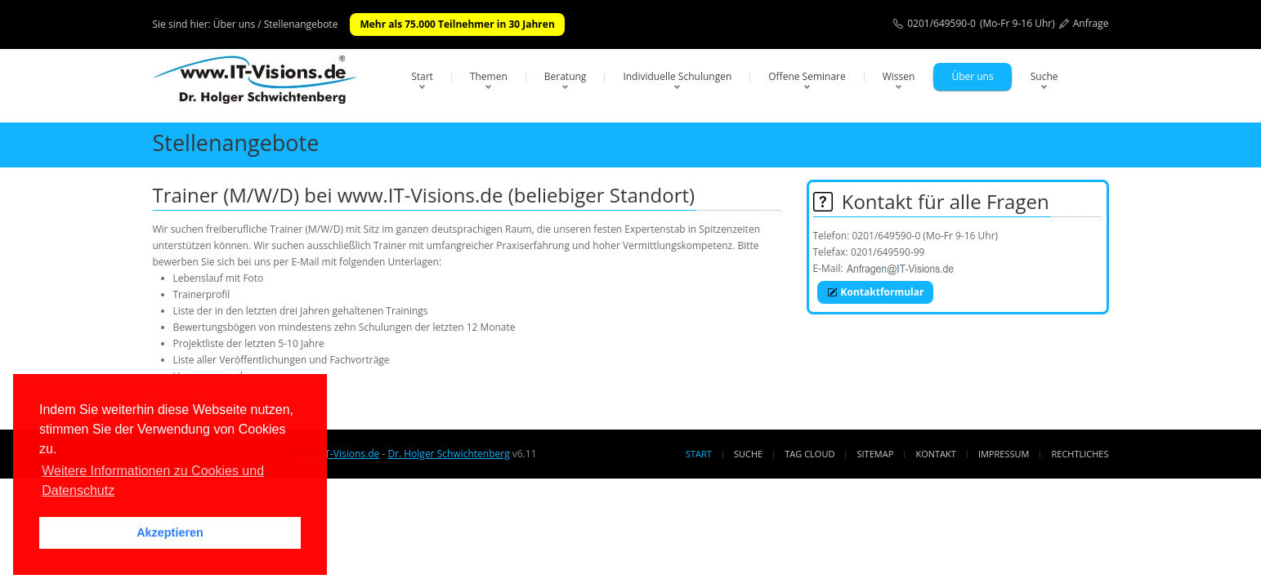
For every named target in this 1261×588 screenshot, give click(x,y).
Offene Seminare (807, 76)
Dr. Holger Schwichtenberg (448, 454)
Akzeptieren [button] (169, 532)
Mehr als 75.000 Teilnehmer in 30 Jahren (457, 24)
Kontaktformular (875, 292)
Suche (1044, 76)
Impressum (1003, 454)
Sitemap (875, 454)
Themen (489, 76)
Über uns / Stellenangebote (275, 24)
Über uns (972, 76)
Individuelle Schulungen (677, 76)
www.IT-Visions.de (338, 454)
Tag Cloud (809, 454)
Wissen (899, 76)
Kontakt (935, 454)
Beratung (565, 76)
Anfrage (1091, 23)
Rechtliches (1080, 454)
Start (422, 76)
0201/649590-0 (941, 23)
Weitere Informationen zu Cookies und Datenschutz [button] (153, 480)
